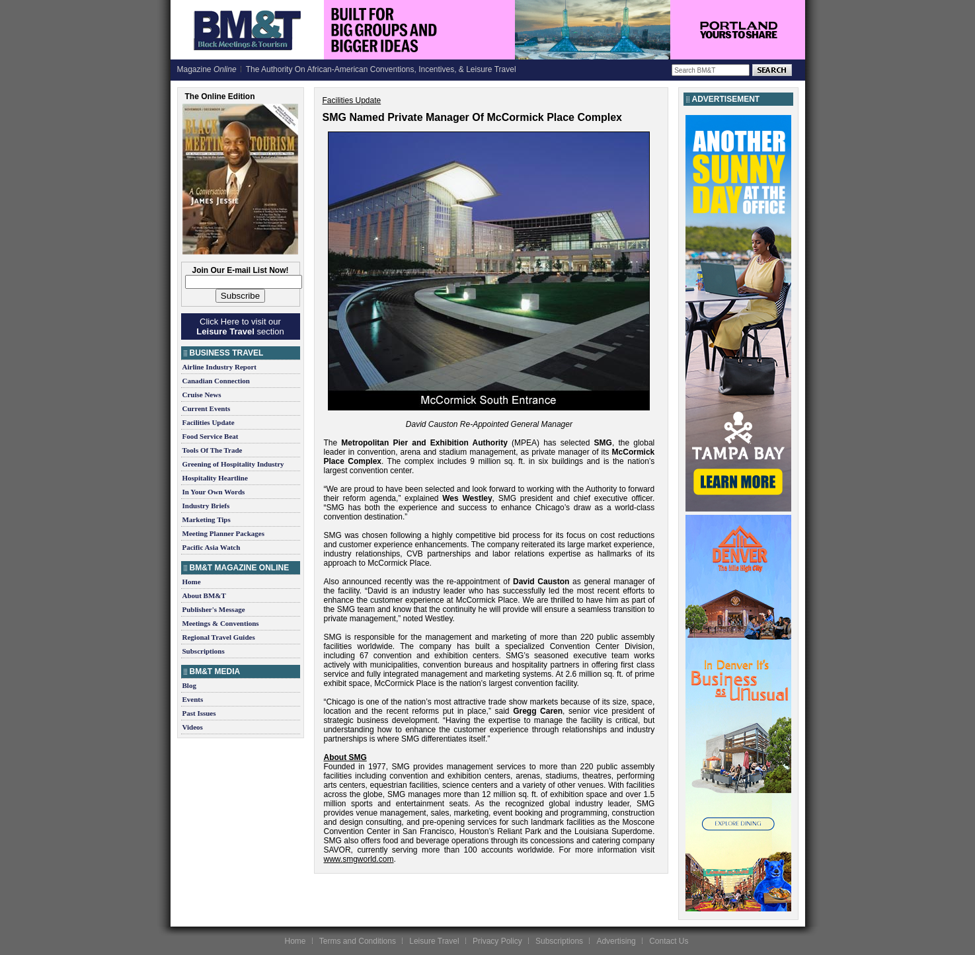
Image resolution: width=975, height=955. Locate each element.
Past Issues (199, 713)
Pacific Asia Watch (211, 547)
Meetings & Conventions (220, 623)
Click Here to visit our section (240, 326)
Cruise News (201, 395)
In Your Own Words (213, 492)
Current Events (206, 408)
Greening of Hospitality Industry (233, 464)
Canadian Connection (216, 381)
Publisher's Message (213, 609)
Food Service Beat (210, 436)
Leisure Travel (434, 941)
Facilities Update (208, 422)
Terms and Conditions (357, 941)
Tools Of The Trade (212, 450)
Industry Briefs (206, 506)
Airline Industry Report (219, 367)
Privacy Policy (497, 941)
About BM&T (204, 595)
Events (193, 699)
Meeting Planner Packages (223, 533)
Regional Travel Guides (218, 637)
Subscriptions (203, 651)
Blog (189, 685)
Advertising (615, 941)
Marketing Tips (206, 519)
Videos (192, 727)
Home (191, 582)
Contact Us (668, 941)
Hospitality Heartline (215, 478)
